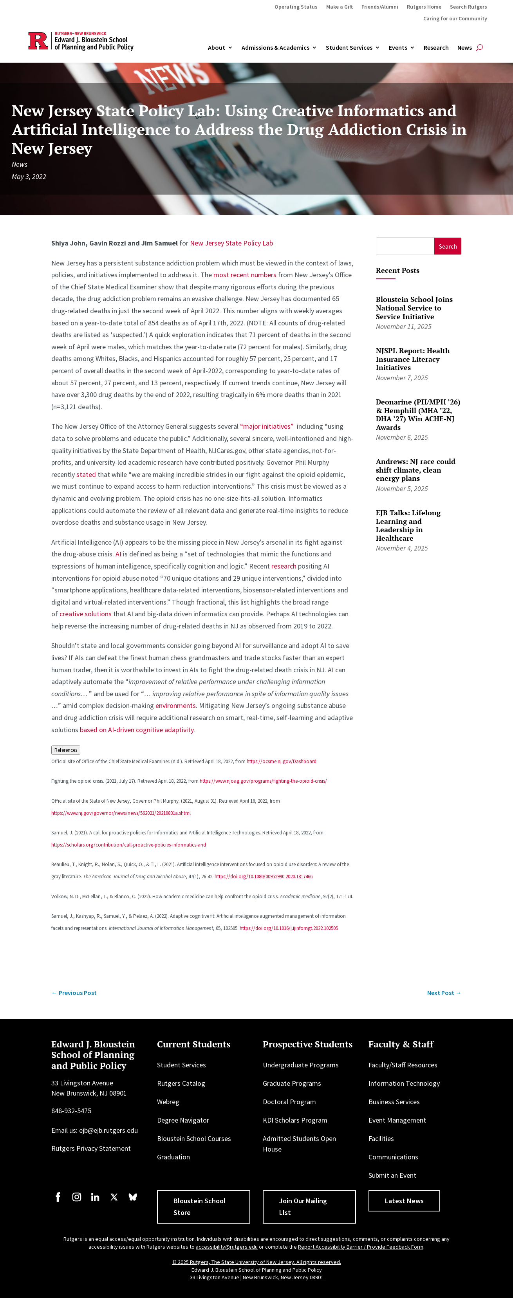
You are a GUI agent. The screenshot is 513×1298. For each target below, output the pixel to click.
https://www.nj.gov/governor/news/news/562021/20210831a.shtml (121, 813)
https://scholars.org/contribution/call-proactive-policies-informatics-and (128, 844)
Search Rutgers (468, 7)
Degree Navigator (183, 1120)
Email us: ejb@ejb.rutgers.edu (94, 1130)
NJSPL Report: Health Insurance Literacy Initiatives (413, 359)
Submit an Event (392, 1175)
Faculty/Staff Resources (402, 1064)
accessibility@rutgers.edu (227, 1246)
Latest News (404, 1200)
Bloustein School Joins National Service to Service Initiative (414, 307)
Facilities (381, 1138)
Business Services (394, 1101)
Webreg (168, 1101)
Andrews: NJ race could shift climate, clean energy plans (415, 470)
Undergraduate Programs (301, 1064)
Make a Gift (339, 7)
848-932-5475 (71, 1110)
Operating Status (296, 7)
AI (118, 553)
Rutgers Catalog (181, 1083)
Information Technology (404, 1083)
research (283, 565)
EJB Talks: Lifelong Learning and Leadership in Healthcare (408, 525)
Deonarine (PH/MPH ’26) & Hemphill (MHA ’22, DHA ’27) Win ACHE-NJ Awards (418, 414)
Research (436, 47)
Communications (393, 1156)
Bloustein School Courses (194, 1138)
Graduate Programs (292, 1083)
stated (86, 474)
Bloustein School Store (199, 1206)
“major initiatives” (267, 426)
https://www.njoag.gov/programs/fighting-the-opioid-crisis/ (263, 781)
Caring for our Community (455, 19)
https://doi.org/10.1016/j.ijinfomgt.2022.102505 (289, 928)
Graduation (173, 1156)
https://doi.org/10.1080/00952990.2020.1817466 (263, 876)
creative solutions (86, 613)
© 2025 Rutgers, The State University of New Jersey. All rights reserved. (256, 1262)
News (464, 47)
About (216, 47)
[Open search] (479, 47)
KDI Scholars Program (295, 1120)
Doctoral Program (289, 1101)
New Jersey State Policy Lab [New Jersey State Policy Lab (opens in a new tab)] (231, 242)
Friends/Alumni (379, 7)
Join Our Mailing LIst (303, 1206)
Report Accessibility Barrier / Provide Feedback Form (360, 1246)
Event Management (397, 1120)
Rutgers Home (424, 7)
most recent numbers (244, 274)
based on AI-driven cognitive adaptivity (136, 729)
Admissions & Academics (275, 47)
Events (398, 47)
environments (175, 705)
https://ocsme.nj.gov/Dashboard (281, 761)
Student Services (349, 47)
